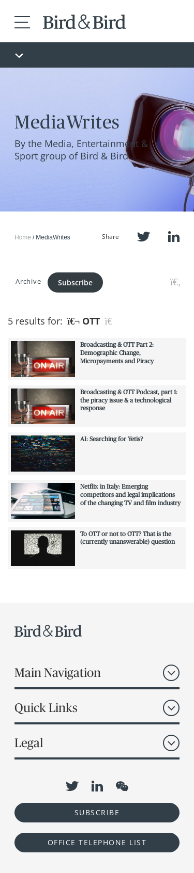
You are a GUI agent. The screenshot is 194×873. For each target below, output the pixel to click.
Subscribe (75, 282)
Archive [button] (28, 281)
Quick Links (46, 708)
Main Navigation (57, 673)
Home (22, 237)
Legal (28, 743)
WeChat (122, 786)
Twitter (143, 236)
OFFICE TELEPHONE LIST (97, 842)
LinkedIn (174, 236)
